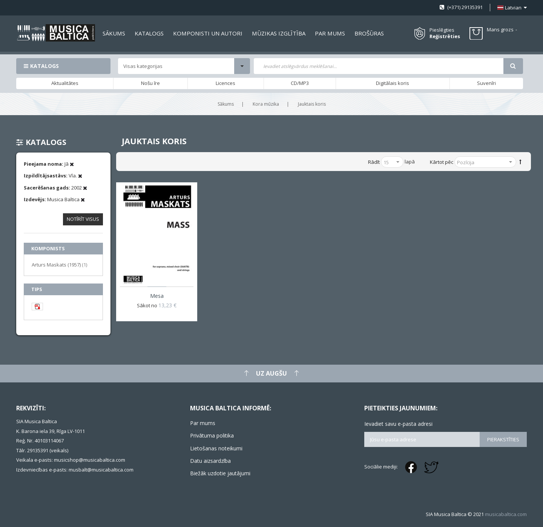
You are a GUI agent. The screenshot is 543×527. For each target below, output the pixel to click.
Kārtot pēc (441, 162)
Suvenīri (486, 83)
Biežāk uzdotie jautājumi (220, 473)
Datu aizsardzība (210, 460)
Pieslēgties (441, 29)
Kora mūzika (266, 104)
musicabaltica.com (506, 514)
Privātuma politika (212, 435)
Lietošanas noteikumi (216, 448)
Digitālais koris (392, 83)
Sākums (226, 104)
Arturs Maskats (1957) (59, 264)
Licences (225, 83)
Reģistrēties (444, 36)
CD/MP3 (300, 83)
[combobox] (378, 66)
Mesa (157, 295)
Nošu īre (150, 83)
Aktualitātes (64, 83)
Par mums (202, 423)
